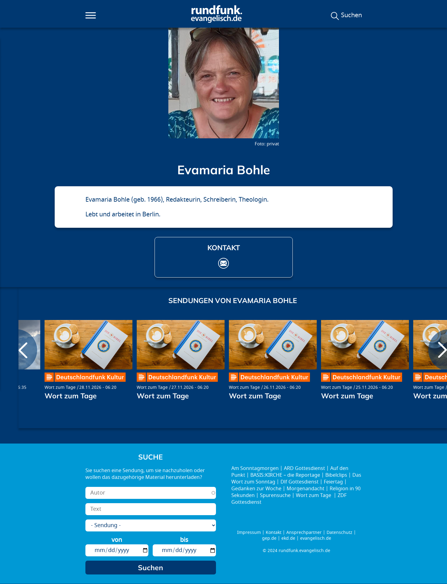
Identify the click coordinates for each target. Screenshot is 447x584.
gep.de (269, 538)
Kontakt (273, 532)
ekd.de (288, 538)
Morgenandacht (305, 488)
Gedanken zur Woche (256, 488)
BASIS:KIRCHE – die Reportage (285, 475)
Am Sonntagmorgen (255, 468)
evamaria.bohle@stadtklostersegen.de (223, 263)
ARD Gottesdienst (304, 468)
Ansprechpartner (304, 532)
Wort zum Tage (60, 387)
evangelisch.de (315, 538)
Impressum (249, 532)
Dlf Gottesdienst (299, 482)
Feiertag (333, 482)
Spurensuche (275, 495)
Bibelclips (336, 475)
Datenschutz (339, 532)
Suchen (351, 15)
